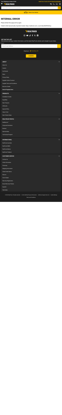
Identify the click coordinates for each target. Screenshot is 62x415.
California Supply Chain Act (43, 190)
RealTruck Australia (7, 139)
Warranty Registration (7, 176)
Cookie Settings (54, 190)
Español (4, 182)
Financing (4, 161)
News (3, 73)
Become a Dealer (6, 86)
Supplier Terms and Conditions (9, 83)
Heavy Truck (5, 110)
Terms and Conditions (31, 192)
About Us (4, 64)
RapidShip (4, 98)
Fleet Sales (5, 185)
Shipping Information (7, 164)
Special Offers (5, 107)
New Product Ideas (7, 113)
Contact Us (5, 155)
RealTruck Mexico (6, 145)
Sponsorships (5, 129)
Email (2, 43)
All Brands (4, 104)
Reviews (4, 126)
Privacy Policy (5, 76)
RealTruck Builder (56, 1)
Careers (4, 67)
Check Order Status (7, 167)
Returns (4, 170)
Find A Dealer (5, 173)
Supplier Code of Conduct (8, 80)
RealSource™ (5, 120)
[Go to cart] (61, 8)
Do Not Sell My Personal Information (29, 190)
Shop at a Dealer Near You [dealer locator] (7, 4)
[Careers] (31, 56)
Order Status (25, 4)
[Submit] (59, 46)
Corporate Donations (7, 123)
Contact (18, 4)
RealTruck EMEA (6, 142)
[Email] (29, 46)
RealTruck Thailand (7, 148)
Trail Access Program (7, 132)
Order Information (6, 158)
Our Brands (5, 70)
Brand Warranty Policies (8, 179)
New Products (5, 101)
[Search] (29, 8)
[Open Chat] (38, 8)
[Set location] (34, 51)
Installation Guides (6, 95)
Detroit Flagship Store (7, 89)
